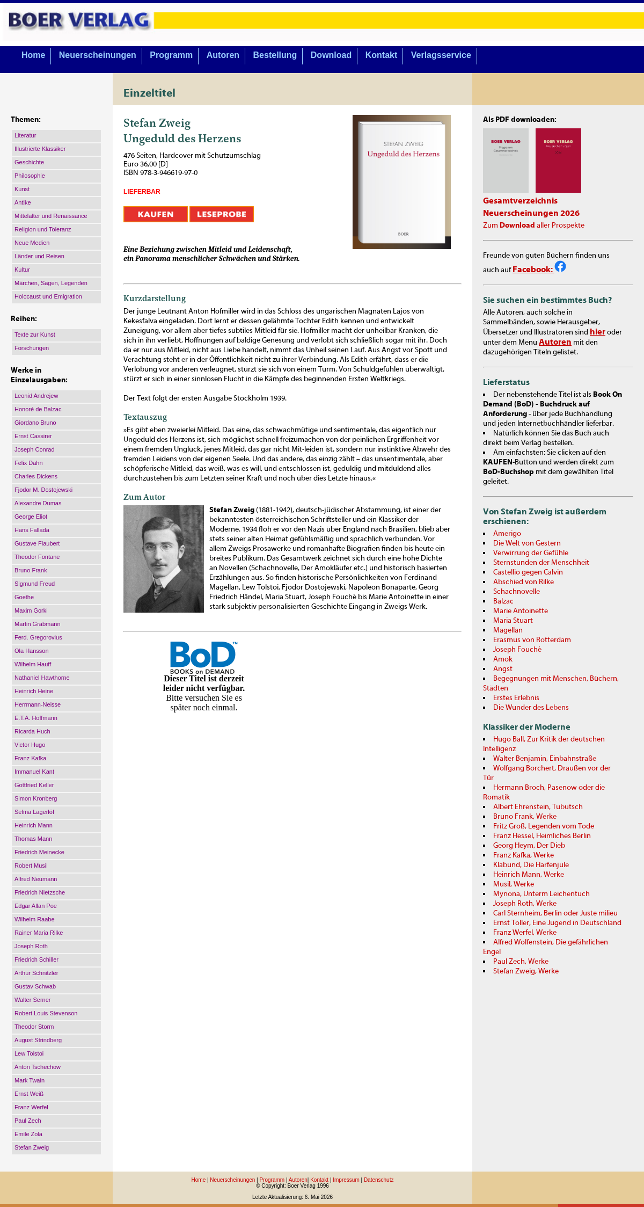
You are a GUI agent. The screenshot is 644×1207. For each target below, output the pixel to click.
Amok (503, 659)
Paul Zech (27, 1120)
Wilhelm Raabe (34, 919)
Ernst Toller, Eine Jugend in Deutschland (557, 923)
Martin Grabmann (37, 624)
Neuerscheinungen (97, 55)
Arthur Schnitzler (36, 973)
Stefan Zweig (31, 1147)
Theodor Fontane (37, 557)
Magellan (508, 630)
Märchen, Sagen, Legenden (50, 283)
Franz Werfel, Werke (525, 932)
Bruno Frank (30, 570)
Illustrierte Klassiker (39, 149)
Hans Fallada (31, 530)
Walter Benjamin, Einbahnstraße (544, 758)
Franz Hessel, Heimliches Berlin (542, 836)
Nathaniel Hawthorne (42, 677)
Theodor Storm (34, 1026)
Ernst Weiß (28, 1093)
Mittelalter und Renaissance (50, 216)
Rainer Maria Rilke (38, 932)
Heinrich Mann (33, 825)
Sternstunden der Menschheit (541, 562)
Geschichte (29, 162)
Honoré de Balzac (37, 409)
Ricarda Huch (32, 731)
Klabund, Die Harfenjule (531, 865)
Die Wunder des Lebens (531, 707)
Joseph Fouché (517, 649)
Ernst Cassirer (33, 436)
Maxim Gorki (31, 610)
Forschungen (31, 348)
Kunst (22, 189)
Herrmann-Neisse (37, 704)
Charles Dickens (35, 476)
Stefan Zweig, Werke (526, 971)
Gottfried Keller (34, 785)
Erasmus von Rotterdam (532, 640)
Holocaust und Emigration (48, 296)
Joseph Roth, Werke (525, 903)
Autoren (223, 55)
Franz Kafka (30, 758)
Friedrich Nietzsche (39, 892)
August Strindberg (38, 1040)
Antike (22, 202)
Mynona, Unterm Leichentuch (541, 894)
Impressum (346, 1180)
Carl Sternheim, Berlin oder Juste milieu (555, 913)
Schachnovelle (516, 591)
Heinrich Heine (33, 691)
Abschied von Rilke (523, 582)
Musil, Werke (513, 884)
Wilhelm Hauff (32, 664)
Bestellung (275, 55)
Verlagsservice (441, 55)
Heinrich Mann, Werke (528, 874)
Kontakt (381, 55)
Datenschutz (379, 1180)
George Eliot (30, 516)
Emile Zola (28, 1134)
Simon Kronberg (35, 798)
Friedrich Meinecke (39, 852)
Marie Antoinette (520, 611)
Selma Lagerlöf (34, 812)
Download (331, 55)
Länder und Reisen (39, 256)
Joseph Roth (31, 946)
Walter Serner (32, 1000)
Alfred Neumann (35, 879)
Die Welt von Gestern (527, 543)
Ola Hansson (31, 651)
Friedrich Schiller (36, 959)
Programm (171, 55)
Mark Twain (29, 1080)
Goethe (24, 597)
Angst (503, 669)
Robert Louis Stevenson (45, 1013)
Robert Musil (31, 865)
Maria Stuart (513, 620)
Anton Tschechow (37, 1067)
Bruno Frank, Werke (525, 816)
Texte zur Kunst (34, 334)
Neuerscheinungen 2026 (531, 213)
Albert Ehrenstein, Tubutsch (538, 807)
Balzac (503, 601)
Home (33, 55)
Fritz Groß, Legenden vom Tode (543, 826)
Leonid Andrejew (36, 395)
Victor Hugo (29, 744)
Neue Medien (31, 242)
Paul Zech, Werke (520, 961)
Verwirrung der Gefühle (530, 553)
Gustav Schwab (35, 986)
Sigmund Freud (34, 583)
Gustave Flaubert (37, 543)
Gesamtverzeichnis (520, 201)
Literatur (25, 135)
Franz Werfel (31, 1107)
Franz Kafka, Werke (523, 855)
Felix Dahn (28, 463)
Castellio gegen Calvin (528, 572)
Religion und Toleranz (42, 229)
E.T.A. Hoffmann (35, 718)
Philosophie (29, 175)
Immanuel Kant (34, 771)
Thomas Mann (33, 838)
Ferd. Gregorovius (38, 637)
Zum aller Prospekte (533, 225)
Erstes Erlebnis (516, 698)
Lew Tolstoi (28, 1053)
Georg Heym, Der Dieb (529, 845)
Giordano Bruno (35, 422)
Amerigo (507, 533)
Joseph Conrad (34, 449)
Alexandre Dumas (37, 503)
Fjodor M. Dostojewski (43, 489)
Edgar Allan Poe (35, 906)
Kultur (22, 269)
